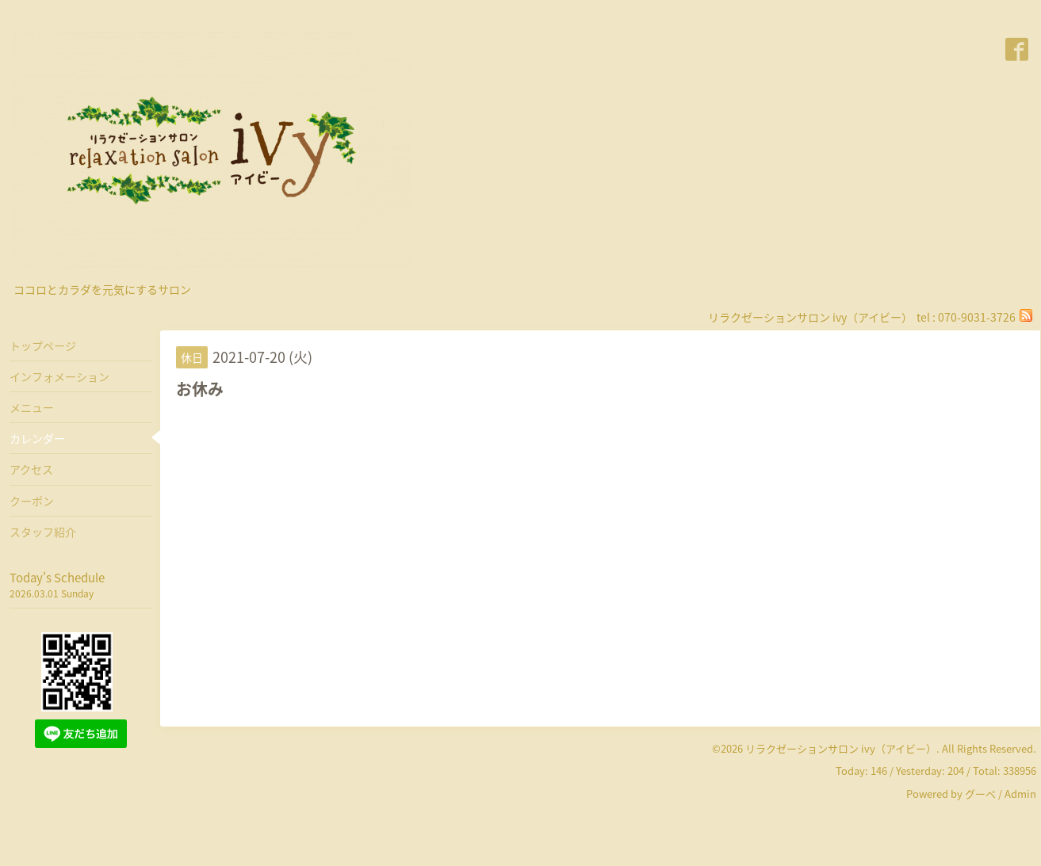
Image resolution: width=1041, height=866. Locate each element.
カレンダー (37, 438)
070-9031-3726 (977, 317)
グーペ (980, 793)
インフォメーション (59, 376)
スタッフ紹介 (43, 532)
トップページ (43, 345)
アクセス (31, 469)
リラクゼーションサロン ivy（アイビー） (840, 748)
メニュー (32, 407)
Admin (1020, 793)
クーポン (32, 501)
